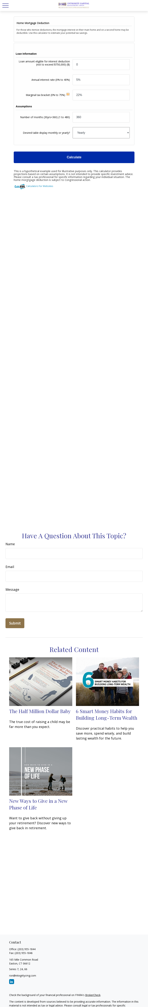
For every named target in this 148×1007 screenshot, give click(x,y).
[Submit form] (14, 623)
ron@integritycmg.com (22, 975)
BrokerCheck (92, 995)
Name (10, 544)
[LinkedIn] (11, 981)
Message (12, 589)
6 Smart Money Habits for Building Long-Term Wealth (106, 714)
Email (9, 566)
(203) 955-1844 (26, 949)
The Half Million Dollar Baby (40, 711)
